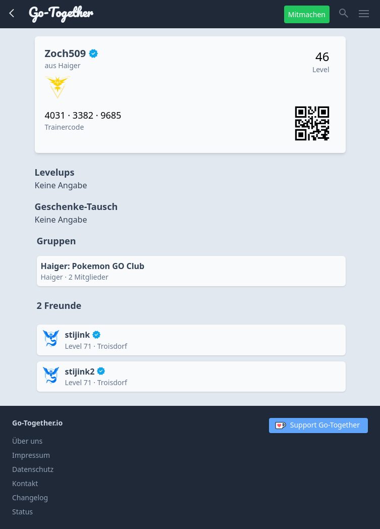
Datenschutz (32, 469)
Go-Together (60, 12)
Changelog (30, 497)
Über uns (27, 441)
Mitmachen (306, 14)
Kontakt (25, 483)
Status (22, 511)
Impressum (31, 455)
